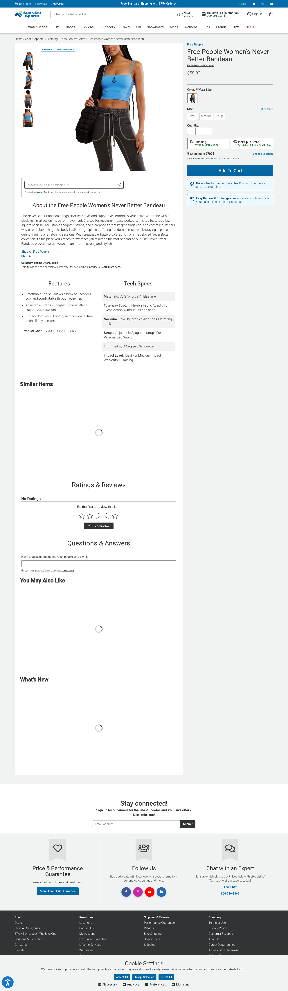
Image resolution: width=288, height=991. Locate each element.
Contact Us (86, 928)
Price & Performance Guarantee (217, 183)
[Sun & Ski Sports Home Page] (28, 14)
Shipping (149, 944)
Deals (250, 27)
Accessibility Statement (224, 950)
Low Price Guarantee (92, 939)
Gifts (236, 27)
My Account (87, 933)
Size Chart (267, 109)
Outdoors (108, 27)
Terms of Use (217, 922)
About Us (215, 939)
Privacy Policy (218, 928)
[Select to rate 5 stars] (115, 516)
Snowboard (155, 27)
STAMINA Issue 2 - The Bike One (35, 933)
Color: (199, 89)
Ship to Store (152, 939)
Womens (190, 27)
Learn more (68, 570)
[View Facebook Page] (254, 3)
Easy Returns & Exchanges (213, 198)
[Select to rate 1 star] (82, 516)
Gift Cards (21, 944)
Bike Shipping (153, 933)
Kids (207, 27)
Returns (149, 928)
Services (57, 3)
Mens (174, 27)
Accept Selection (144, 977)
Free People (195, 44)
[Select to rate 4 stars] (106, 516)
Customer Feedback (221, 933)
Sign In (254, 14)
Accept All (122, 977)
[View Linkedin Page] (161, 892)
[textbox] (98, 563)
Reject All (166, 977)
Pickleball (88, 27)
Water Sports (37, 27)
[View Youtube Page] (271, 3)
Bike (56, 27)
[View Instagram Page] (263, 3)
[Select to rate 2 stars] (90, 516)
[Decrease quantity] (191, 131)
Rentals (41, 3)
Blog (242, 3)
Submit (187, 824)
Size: (190, 109)
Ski (138, 27)
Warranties (86, 950)
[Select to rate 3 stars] (98, 516)
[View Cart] (271, 14)
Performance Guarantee (159, 922)
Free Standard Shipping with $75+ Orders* (149, 3)
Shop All (26, 256)
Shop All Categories (27, 928)
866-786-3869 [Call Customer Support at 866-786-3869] (230, 893)
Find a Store (23, 3)
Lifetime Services (90, 944)
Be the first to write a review (200, 65)
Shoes (70, 27)
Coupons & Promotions (30, 939)
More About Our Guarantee (58, 891)
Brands (221, 27)
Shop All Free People (35, 251)
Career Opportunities (222, 944)
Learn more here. (111, 267)
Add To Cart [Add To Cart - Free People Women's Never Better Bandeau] (229, 169)
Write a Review (98, 526)
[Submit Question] (120, 185)
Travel (125, 27)
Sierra (39, 192)
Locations (85, 922)
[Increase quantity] (208, 131)
